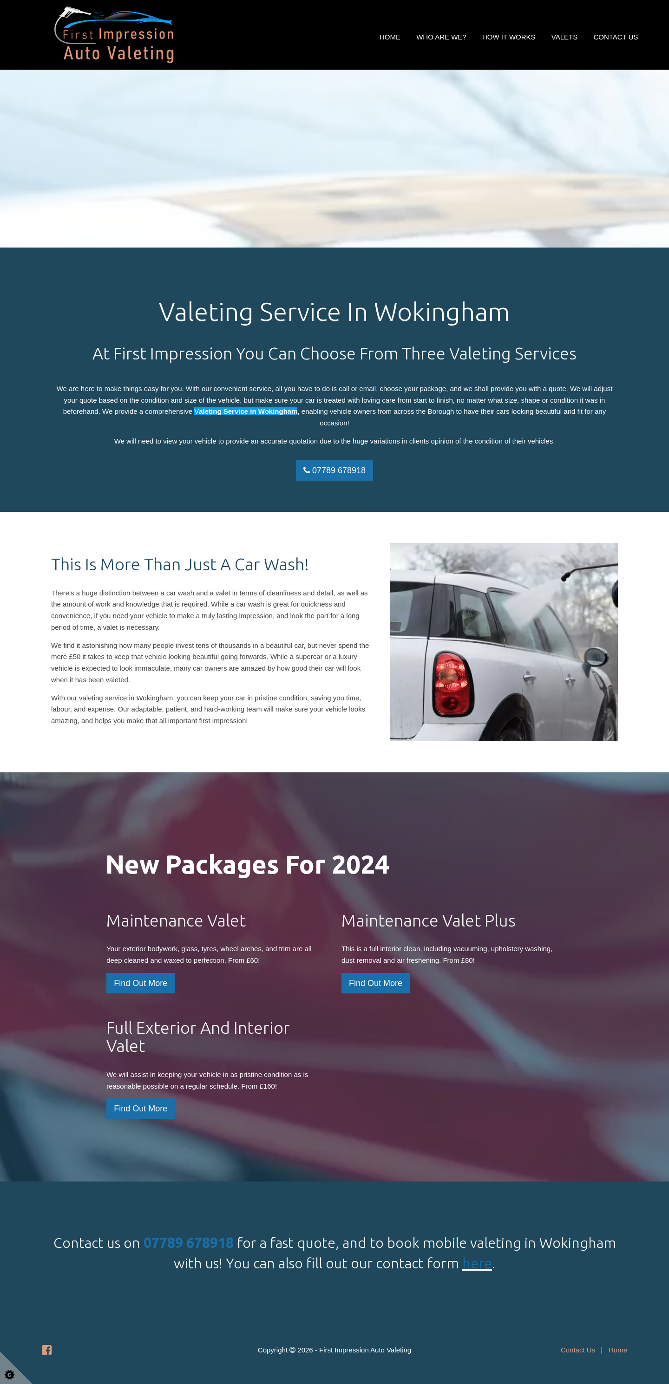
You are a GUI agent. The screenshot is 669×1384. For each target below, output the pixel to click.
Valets (564, 37)
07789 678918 (334, 470)
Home (390, 37)
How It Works (509, 37)
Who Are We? (441, 37)
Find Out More (140, 983)
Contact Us (615, 37)
